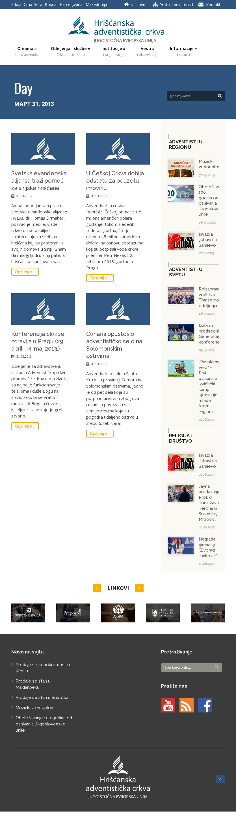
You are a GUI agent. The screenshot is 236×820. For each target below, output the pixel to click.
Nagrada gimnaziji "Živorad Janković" (208, 547)
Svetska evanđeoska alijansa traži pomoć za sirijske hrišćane (39, 180)
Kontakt (213, 4)
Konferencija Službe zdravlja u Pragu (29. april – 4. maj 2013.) (37, 341)
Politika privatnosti (176, 4)
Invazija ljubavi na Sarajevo (208, 240)
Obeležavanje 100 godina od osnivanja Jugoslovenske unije (214, 200)
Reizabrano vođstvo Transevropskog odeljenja (215, 297)
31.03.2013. (24, 196)
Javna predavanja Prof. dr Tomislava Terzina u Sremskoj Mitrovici (209, 503)
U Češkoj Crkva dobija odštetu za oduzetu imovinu (115, 180)
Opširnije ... (25, 272)
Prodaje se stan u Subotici (42, 697)
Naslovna (139, 4)
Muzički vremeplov (209, 164)
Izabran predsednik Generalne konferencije (211, 334)
